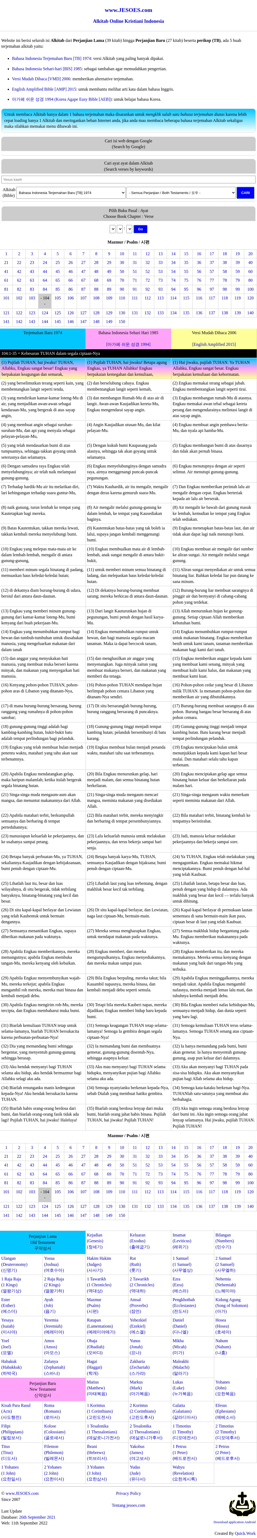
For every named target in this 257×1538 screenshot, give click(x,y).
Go (140, 229)
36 (199, 262)
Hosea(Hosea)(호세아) (223, 1326)
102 (19, 298)
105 (57, 298)
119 (237, 298)
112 (147, 298)
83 (32, 289)
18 (224, 253)
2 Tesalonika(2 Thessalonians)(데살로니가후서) (146, 1432)
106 (70, 298)
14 (173, 253)
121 (6, 313)
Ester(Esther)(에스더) (9, 1305)
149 (109, 321)
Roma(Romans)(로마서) (52, 1411)
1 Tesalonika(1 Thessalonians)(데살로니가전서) (103, 1432)
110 (122, 298)
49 (109, 271)
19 (237, 253)
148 (96, 321)
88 (96, 289)
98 (224, 289)
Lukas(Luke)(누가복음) (182, 1388)
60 (250, 271)
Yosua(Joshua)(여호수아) (54, 1264)
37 (212, 262)
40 (250, 262)
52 (147, 271)
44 (45, 271)
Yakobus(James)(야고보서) (140, 1452)
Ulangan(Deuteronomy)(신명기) (14, 1264)
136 (199, 313)
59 (237, 271)
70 (122, 280)
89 (109, 289)
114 (173, 298)
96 (199, 289)
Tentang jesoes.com (128, 1505)
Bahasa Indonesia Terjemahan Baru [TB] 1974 (51, 58)
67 (83, 280)
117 (212, 298)
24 (45, 262)
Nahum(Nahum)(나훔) (223, 1346)
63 (32, 280)
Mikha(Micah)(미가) (179, 1346)
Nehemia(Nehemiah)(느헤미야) (225, 1285)
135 (186, 313)
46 (70, 271)
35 (186, 262)
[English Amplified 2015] (214, 344)
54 (173, 271)
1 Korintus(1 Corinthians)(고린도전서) (100, 1411)
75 (186, 280)
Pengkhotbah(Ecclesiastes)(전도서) (184, 1305)
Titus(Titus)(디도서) (9, 1452)
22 (19, 262)
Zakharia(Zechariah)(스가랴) (140, 1367)
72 (147, 280)
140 (250, 313)
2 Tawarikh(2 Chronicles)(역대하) (142, 1285)
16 (199, 253)
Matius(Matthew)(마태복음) (97, 1388)
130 (122, 313)
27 (83, 262)
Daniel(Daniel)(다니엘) (180, 1326)
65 (57, 280)
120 (250, 298)
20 (250, 253)
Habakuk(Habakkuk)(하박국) (11, 1367)
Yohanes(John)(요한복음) (225, 1388)
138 (224, 313)
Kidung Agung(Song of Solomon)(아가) (231, 1305)
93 (160, 289)
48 (96, 271)
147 (83, 321)
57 (212, 271)
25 (57, 262)
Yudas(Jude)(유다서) (137, 1473)
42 (19, 271)
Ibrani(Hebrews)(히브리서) (97, 1452)
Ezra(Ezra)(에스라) (180, 1285)
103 (32, 298)
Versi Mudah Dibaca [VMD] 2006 (41, 79)
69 (109, 280)
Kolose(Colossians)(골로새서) (54, 1432)
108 (96, 298)
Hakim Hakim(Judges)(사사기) (99, 1264)
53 (160, 271)
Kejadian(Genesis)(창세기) (95, 1241)
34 (173, 262)
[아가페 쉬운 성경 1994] (128, 344)
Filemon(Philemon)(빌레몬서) (54, 1452)
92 (147, 289)
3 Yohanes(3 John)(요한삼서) (97, 1473)
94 (173, 289)
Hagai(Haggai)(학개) (94, 1367)
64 (45, 280)
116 (199, 298)
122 (19, 313)
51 (135, 271)
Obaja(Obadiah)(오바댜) (95, 1346)
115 (186, 298)
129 (109, 313)
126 (70, 313)
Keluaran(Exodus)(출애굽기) (140, 1241)
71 (135, 280)
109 (109, 298)
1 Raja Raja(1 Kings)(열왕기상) (11, 1285)
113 (160, 298)
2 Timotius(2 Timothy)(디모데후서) (227, 1432)
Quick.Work (245, 1533)
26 (70, 262)
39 (237, 262)
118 (225, 298)
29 (109, 262)
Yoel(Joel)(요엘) (7, 1346)
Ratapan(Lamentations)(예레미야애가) (101, 1326)
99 (237, 289)
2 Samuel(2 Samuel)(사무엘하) (225, 1264)
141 (6, 321)
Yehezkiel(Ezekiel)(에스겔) (138, 1326)
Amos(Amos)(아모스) (52, 1346)
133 (160, 313)
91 (135, 289)
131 (135, 313)
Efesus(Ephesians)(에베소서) (225, 1411)
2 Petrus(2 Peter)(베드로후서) (227, 1452)
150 (122, 321)
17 (212, 253)
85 (57, 289)
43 (32, 271)
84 (45, 289)
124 (45, 313)
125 (57, 313)
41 (6, 271)
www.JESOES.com (22, 1493)
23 (32, 262)
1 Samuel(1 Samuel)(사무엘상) (182, 1264)
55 (186, 271)
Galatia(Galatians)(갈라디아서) (185, 1411)
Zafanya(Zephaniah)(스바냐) (54, 1367)
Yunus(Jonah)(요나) (136, 1346)
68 (96, 280)
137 (212, 313)
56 (199, 271)
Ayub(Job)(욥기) (49, 1305)
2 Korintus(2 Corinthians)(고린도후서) (143, 1411)
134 (173, 313)
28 (96, 262)
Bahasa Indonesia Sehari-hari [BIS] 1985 (47, 69)
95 (186, 289)
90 (122, 289)
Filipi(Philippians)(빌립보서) (12, 1432)
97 (212, 289)
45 (57, 271)
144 (45, 321)
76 (199, 280)
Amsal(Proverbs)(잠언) (139, 1305)
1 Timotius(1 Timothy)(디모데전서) (185, 1432)
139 (237, 313)
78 (224, 280)
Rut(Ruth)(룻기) (135, 1264)
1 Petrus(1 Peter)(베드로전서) (185, 1452)
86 (70, 289)
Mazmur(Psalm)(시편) (94, 1305)
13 (160, 253)
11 (135, 253)
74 (173, 280)
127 (83, 313)
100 (250, 289)
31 (135, 262)
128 (96, 313)
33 (160, 262)
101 (6, 298)
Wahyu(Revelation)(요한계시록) (185, 1473)
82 (19, 289)
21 (6, 262)
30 (122, 262)
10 (122, 253)
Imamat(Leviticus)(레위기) (182, 1241)
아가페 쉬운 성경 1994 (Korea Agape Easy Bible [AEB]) (62, 99)
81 (6, 289)
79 (237, 280)
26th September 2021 (37, 1517)
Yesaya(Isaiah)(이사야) (9, 1326)
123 (32, 313)
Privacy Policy (128, 1493)
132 (147, 313)
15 (186, 253)
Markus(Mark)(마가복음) (140, 1388)
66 (70, 280)
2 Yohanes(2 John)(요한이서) (54, 1473)
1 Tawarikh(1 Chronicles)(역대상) (99, 1285)
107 (83, 298)
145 (57, 321)
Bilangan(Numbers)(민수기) (224, 1241)
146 (70, 321)
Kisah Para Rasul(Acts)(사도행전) (16, 1411)
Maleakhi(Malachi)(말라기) (181, 1367)
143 (32, 321)
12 (147, 253)
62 (19, 280)
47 (83, 271)
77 (212, 280)
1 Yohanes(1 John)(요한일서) (11, 1473)
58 (224, 271)
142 (19, 321)
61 (6, 280)
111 (135, 298)
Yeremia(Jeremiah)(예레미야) (54, 1326)
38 (224, 262)
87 (83, 289)
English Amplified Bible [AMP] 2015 (44, 89)
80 (250, 280)
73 (160, 280)
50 (122, 271)
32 (147, 262)
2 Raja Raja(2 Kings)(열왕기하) (54, 1285)
